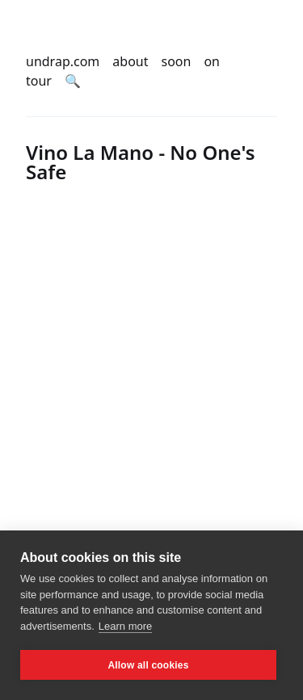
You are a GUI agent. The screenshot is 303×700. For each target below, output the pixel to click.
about (130, 61)
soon (176, 61)
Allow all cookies (147, 665)
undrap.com (62, 61)
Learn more (125, 626)
